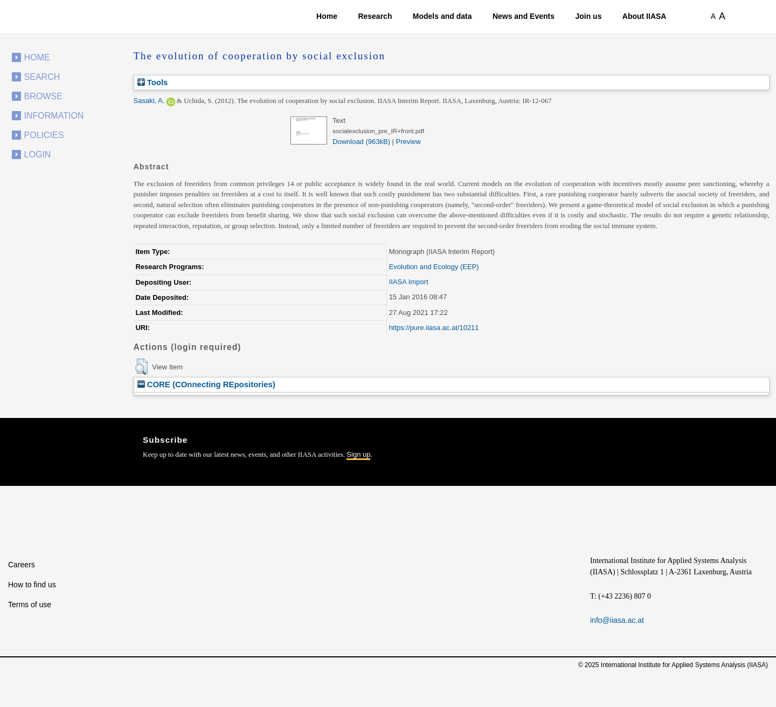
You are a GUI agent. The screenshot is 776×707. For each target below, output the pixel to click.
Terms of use (29, 604)
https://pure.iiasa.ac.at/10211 (434, 328)
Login (37, 154)
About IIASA (644, 16)
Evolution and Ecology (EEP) (434, 267)
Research (375, 16)
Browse (43, 96)
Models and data (442, 16)
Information (54, 115)
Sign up (358, 454)
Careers (21, 564)
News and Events (524, 16)
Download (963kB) (361, 142)
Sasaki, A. (149, 101)
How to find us (32, 584)
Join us (588, 16)
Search (42, 76)
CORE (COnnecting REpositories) (206, 384)
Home (326, 16)
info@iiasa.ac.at (617, 620)
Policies (44, 135)
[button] (141, 367)
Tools (152, 82)
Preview (408, 142)
